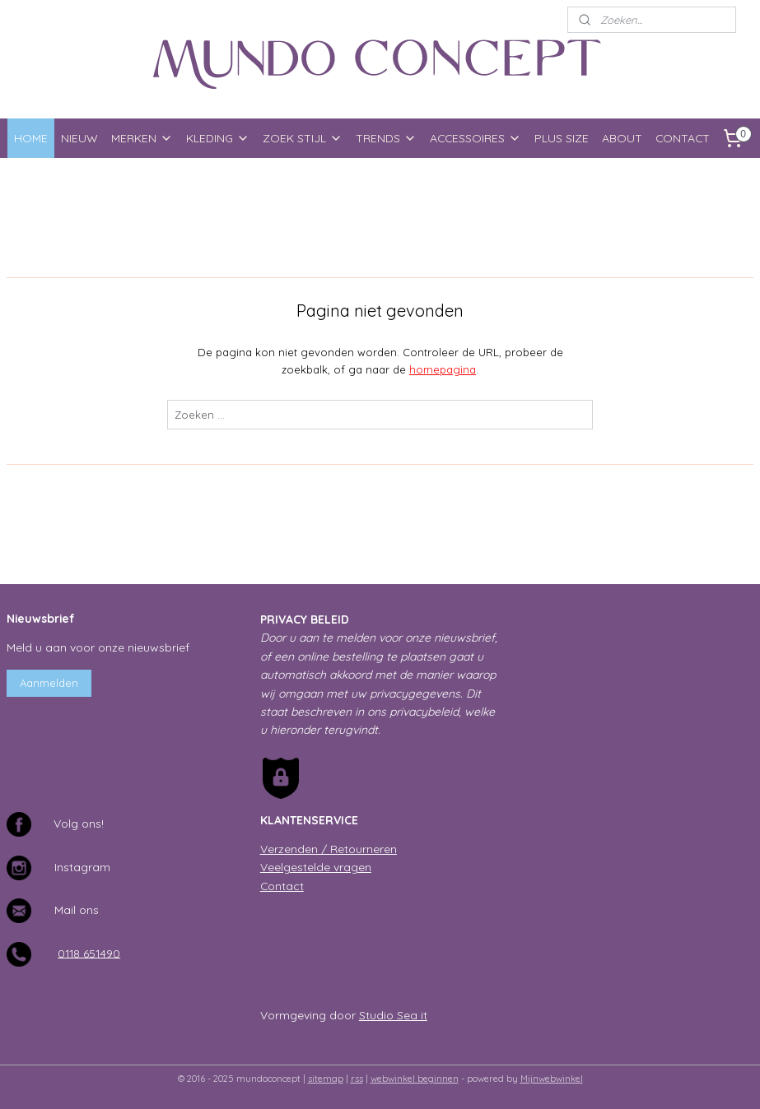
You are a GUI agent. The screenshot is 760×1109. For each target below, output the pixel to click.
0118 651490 (89, 952)
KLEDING (217, 138)
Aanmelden (49, 682)
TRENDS (386, 138)
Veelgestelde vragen (315, 867)
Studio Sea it (393, 1015)
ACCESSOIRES (475, 138)
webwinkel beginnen (415, 1078)
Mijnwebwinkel (551, 1078)
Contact (282, 886)
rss (357, 1078)
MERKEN (142, 138)
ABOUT (622, 138)
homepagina (442, 369)
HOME (31, 138)
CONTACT (682, 138)
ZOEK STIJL (303, 138)
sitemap (325, 1078)
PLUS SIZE (561, 138)
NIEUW (79, 138)
